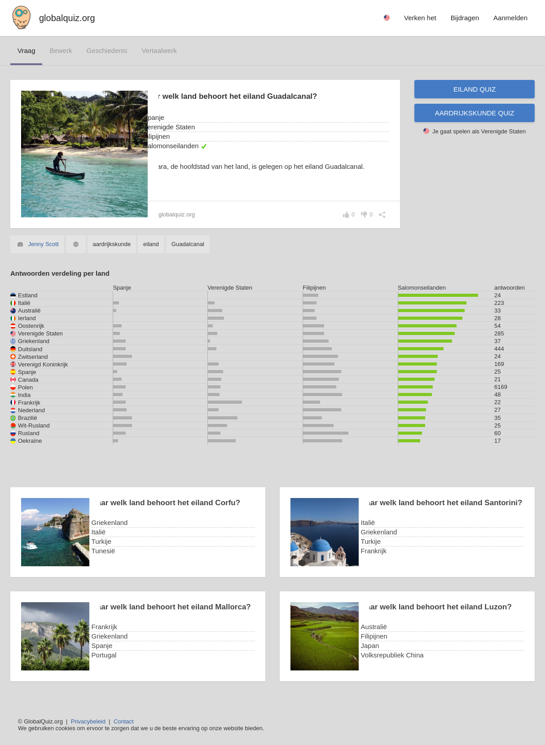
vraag (26, 50)
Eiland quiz (474, 89)
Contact (124, 721)
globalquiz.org (67, 18)
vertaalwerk (158, 50)
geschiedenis (107, 50)
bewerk (60, 50)
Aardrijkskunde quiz (474, 113)
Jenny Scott (43, 244)
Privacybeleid (88, 721)
